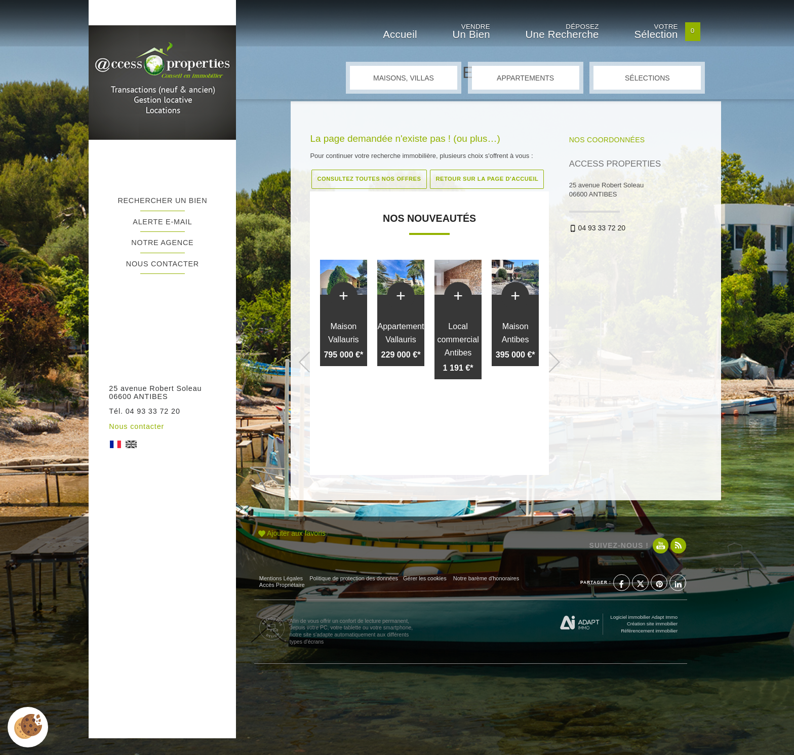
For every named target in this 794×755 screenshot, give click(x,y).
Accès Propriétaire (282, 585)
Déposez (562, 33)
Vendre (471, 33)
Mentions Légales (281, 578)
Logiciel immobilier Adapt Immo (644, 617)
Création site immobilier (652, 623)
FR (115, 444)
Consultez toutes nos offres (369, 179)
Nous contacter (162, 264)
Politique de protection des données (353, 578)
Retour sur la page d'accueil (486, 179)
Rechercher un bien (162, 200)
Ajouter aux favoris (292, 533)
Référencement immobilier (649, 630)
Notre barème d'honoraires (487, 578)
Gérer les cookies (425, 578)
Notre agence (162, 243)
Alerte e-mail (162, 222)
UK (131, 444)
